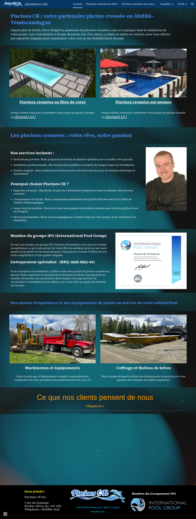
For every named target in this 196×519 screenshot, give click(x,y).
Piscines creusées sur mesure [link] (139, 4)
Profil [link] (181, 4)
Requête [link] (166, 4)
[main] (90, 27)
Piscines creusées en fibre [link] (102, 4)
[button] (192, 4)
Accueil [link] (77, 4)
